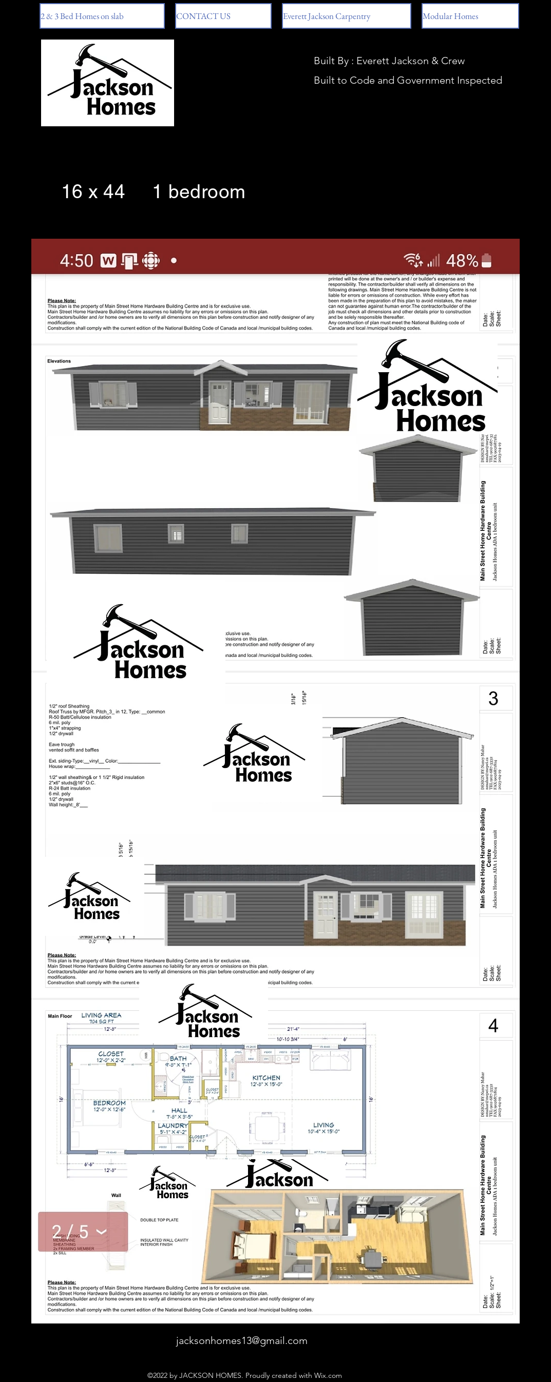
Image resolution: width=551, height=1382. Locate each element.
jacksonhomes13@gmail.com (242, 1340)
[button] (102, 16)
